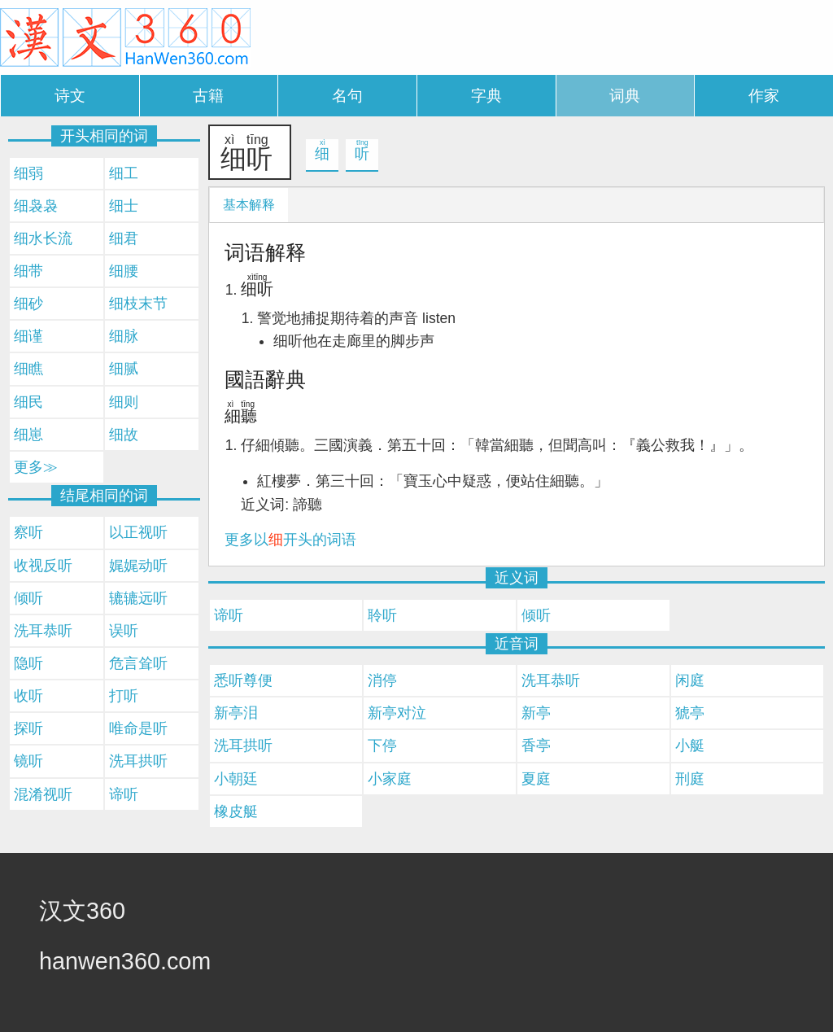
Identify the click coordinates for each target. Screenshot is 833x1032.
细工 (123, 173)
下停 (382, 745)
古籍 (208, 95)
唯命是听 (138, 728)
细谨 (28, 336)
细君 (123, 238)
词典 (624, 95)
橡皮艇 (236, 811)
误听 (123, 631)
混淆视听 (43, 794)
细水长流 (43, 238)
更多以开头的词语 (290, 539)
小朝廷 (236, 779)
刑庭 (689, 779)
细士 (123, 206)
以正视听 (138, 532)
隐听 (28, 663)
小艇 (689, 745)
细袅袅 (36, 206)
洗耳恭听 (550, 680)
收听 (28, 696)
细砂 (28, 303)
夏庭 (536, 779)
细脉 (123, 336)
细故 (123, 434)
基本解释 (249, 205)
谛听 (228, 615)
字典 (486, 95)
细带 (28, 271)
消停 (382, 680)
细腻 (123, 369)
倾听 (536, 615)
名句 (347, 95)
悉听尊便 (243, 680)
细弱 (28, 173)
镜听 (28, 761)
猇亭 (689, 713)
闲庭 (689, 680)
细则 (123, 402)
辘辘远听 (138, 598)
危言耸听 (138, 663)
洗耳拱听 (243, 745)
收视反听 (43, 566)
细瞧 (28, 369)
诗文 (70, 95)
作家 (763, 95)
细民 (28, 402)
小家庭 (390, 779)
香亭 (536, 745)
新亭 (536, 713)
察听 (28, 532)
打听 (123, 696)
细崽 (28, 434)
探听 (28, 728)
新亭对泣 (397, 713)
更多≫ (36, 467)
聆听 (382, 615)
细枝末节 (138, 303)
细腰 (123, 271)
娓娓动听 (138, 566)
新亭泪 (236, 713)
